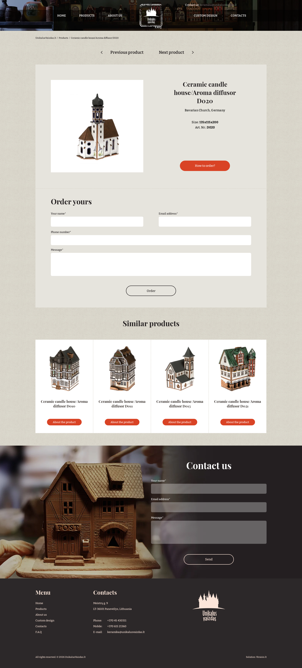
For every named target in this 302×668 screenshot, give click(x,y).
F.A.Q (38, 632)
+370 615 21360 (116, 626)
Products (87, 15)
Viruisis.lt (261, 657)
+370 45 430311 (116, 620)
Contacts (238, 15)
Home (61, 15)
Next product (171, 52)
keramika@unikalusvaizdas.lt (218, 5)
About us (115, 15)
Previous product (126, 52)
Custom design (205, 15)
